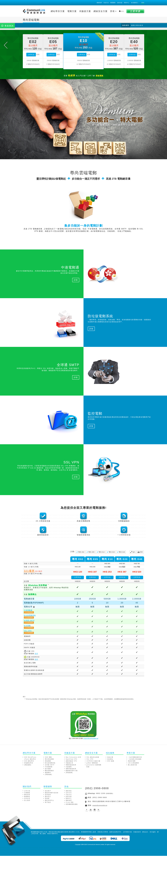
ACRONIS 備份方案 (93, 780)
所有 (113, 11)
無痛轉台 (32, 613)
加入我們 (27, 819)
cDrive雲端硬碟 (133, 782)
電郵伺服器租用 (71, 787)
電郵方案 (72, 11)
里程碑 (47, 817)
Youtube (90, 828)
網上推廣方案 (132, 784)
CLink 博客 (70, 821)
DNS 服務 (110, 780)
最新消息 (69, 810)
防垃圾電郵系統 (30, 634)
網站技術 (27, 813)
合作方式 (69, 811)
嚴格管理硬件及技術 (51, 811)
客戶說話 (48, 821)
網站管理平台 (49, 819)
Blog (98, 828)
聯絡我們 (99, 2)
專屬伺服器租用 (71, 784)
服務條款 (27, 815)
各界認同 (48, 813)
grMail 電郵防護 (92, 782)
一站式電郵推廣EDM (135, 776)
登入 (121, 11)
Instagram (94, 828)
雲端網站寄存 (28, 782)
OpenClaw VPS (71, 778)
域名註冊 (110, 776)
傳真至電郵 (131, 780)
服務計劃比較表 (137, 25)
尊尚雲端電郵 (49, 778)
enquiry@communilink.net (91, 757)
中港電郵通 (28, 629)
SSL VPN (28, 650)
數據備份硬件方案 (72, 789)
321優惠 (29, 589)
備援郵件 (48, 791)
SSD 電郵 (48, 776)
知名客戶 (48, 810)
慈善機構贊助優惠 (72, 823)
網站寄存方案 (58, 11)
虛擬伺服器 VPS (71, 780)
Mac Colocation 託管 (73, 776)
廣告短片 (48, 815)
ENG (142, 2)
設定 (36, 672)
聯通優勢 (112, 2)
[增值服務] (27, 784)
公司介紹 (27, 810)
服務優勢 (125, 25)
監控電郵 (27, 644)
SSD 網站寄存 (29, 780)
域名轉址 (110, 778)
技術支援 (119, 2)
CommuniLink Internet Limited (95, 863)
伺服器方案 (85, 11)
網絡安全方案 (101, 11)
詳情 (38, 73)
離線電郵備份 (49, 789)
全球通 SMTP (29, 639)
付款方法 (106, 2)
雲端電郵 (48, 780)
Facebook (86, 828)
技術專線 (37, 604)
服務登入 (134, 2)
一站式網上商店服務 (134, 778)
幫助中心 (126, 2)
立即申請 (31, 73)
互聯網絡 (27, 811)
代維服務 (69, 786)
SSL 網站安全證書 (92, 776)
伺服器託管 (69, 782)
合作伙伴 (27, 817)
